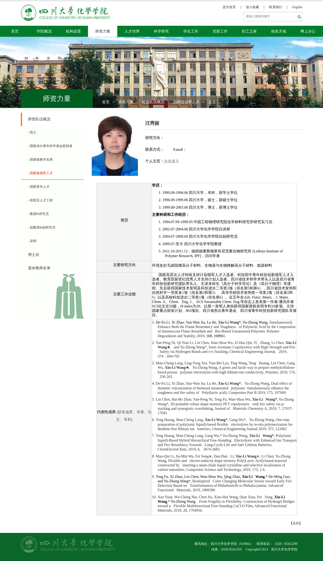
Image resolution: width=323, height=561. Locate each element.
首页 (15, 31)
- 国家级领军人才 (40, 173)
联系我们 (275, 7)
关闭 (296, 523)
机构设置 (73, 31)
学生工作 (190, 31)
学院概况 (44, 31)
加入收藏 (252, 7)
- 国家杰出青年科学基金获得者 (50, 146)
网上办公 (307, 31)
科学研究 (161, 31)
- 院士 (32, 132)
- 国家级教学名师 (40, 159)
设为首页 (229, 7)
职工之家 (249, 31)
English (297, 7)
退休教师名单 (39, 268)
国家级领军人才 (186, 102)
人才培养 (132, 31)
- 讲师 (32, 241)
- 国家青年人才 (38, 186)
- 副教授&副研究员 (41, 227)
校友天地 (278, 31)
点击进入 (171, 161)
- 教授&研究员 (38, 214)
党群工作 (220, 31)
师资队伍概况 (153, 102)
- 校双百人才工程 (40, 200)
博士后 (33, 255)
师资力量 (102, 31)
